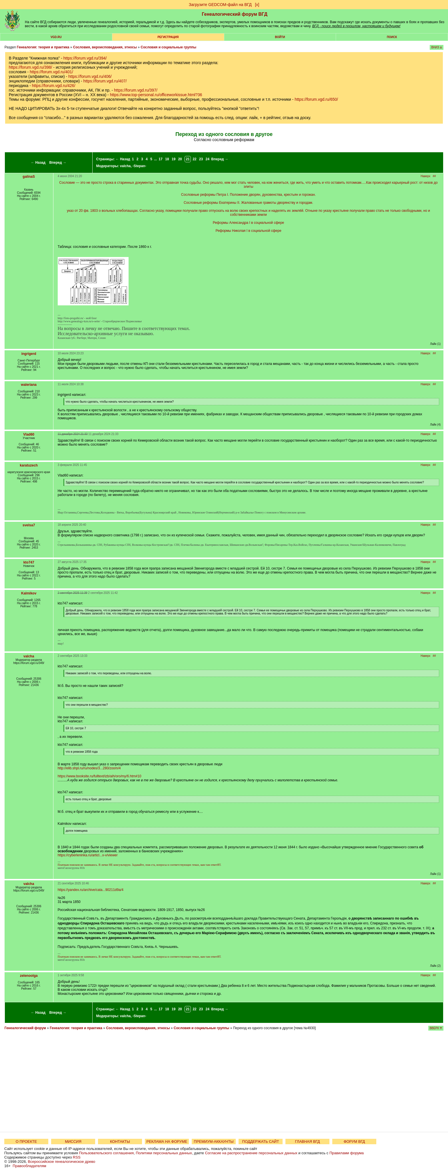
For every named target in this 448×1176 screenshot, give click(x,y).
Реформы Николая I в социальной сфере (248, 231)
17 (160, 159)
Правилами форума (346, 1153)
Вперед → (57, 163)
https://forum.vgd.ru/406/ (90, 76)
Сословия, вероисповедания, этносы (105, 47)
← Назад (38, 163)
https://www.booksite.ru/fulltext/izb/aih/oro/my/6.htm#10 (99, 776)
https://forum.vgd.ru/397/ (135, 90)
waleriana (29, 385)
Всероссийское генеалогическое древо (61, 1161)
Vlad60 (28, 434)
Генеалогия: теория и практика (43, 47)
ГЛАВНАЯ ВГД (307, 1141)
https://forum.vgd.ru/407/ (105, 81)
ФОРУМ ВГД (354, 1141)
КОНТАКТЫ (120, 1141)
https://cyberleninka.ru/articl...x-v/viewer (88, 855)
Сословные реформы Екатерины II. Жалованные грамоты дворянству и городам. (248, 203)
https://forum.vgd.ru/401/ (51, 72)
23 (201, 159)
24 (207, 159)
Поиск (392, 37)
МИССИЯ (73, 1141)
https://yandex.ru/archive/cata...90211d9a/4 (90, 890)
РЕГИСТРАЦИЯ (168, 37)
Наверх (425, 176)
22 (194, 159)
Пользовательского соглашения (106, 1153)
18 (167, 159)
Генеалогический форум (25, 1028)
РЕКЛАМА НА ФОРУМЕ (166, 1141)
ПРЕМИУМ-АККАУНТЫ (213, 1141)
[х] (257, 4)
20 (180, 159)
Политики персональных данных (164, 1153)
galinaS (29, 177)
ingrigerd (28, 354)
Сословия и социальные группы (168, 47)
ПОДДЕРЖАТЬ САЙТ (260, 1141)
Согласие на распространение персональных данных (251, 1153)
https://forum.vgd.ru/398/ (30, 67)
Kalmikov (28, 593)
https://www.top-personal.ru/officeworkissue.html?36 (156, 94)
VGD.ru (56, 37)
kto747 (28, 562)
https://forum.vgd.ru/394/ (85, 58)
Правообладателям (29, 1166)
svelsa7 (29, 525)
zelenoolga (29, 976)
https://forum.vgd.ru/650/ (316, 99)
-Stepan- (139, 166)
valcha (125, 166)
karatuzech (29, 465)
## (434, 176)
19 (173, 159)
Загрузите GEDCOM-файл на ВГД (220, 4)
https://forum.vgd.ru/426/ (53, 85)
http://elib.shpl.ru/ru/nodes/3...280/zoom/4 (89, 768)
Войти (280, 37)
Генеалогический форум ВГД (234, 14)
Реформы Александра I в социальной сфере (248, 223)
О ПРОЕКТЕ (26, 1141)
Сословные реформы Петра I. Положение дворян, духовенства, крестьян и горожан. (248, 195)
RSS (77, 1157)
